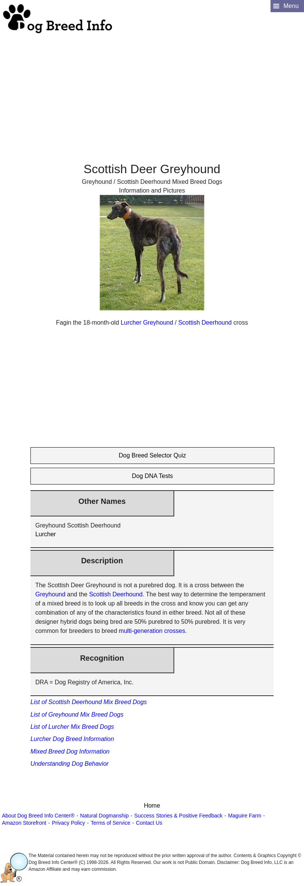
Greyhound (158, 322)
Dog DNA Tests (152, 476)
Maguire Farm (244, 816)
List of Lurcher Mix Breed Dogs (72, 726)
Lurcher (131, 322)
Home (152, 805)
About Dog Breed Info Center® (38, 816)
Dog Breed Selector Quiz (152, 455)
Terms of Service (110, 823)
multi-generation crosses (152, 631)
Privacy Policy (68, 823)
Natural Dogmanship (104, 816)
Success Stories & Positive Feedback (178, 816)
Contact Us (149, 823)
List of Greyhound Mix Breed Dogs (77, 714)
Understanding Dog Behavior (69, 763)
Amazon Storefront (24, 823)
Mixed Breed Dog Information (70, 751)
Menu (291, 6)
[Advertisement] (151, 88)
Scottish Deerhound (205, 322)
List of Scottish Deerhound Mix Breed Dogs (88, 702)
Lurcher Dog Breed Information (72, 739)
